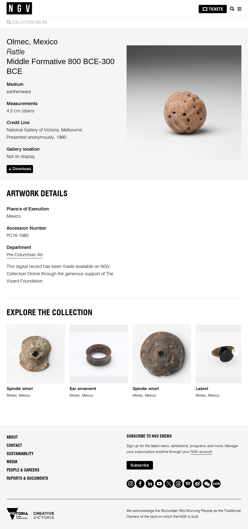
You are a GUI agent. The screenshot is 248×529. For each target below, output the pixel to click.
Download (20, 169)
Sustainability (20, 454)
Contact (14, 446)
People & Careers (23, 470)
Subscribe (139, 465)
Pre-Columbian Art (25, 255)
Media (12, 462)
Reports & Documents (27, 478)
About (12, 437)
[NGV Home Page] (19, 8)
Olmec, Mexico (32, 41)
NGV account (201, 452)
